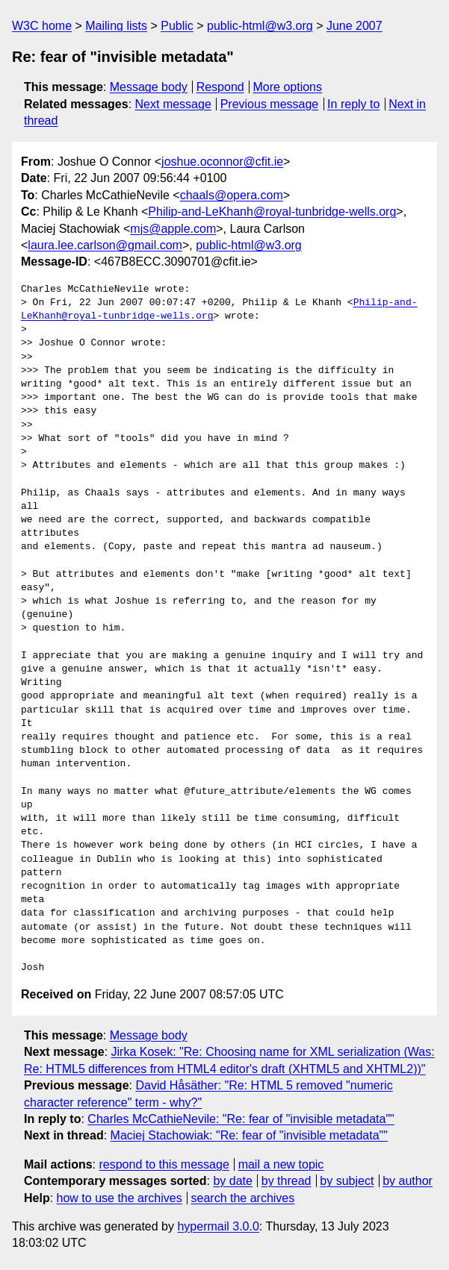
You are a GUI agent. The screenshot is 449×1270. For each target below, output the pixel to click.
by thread (286, 1180)
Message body (149, 87)
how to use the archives (119, 1198)
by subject (347, 1180)
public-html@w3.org (260, 25)
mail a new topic (281, 1164)
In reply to (353, 104)
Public (177, 25)
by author (408, 1180)
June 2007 (354, 25)
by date (232, 1180)
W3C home (42, 25)
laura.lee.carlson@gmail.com (105, 245)
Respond (220, 87)
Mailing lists (116, 25)
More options (288, 87)
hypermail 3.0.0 (217, 1226)
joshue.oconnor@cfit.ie (222, 161)
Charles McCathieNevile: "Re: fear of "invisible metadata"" (240, 1119)
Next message (173, 104)
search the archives (243, 1198)
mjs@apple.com (173, 228)
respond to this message (164, 1164)
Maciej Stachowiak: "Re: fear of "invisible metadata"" (249, 1135)
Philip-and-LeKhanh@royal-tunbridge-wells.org (272, 211)
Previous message (269, 104)
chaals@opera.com (231, 195)
